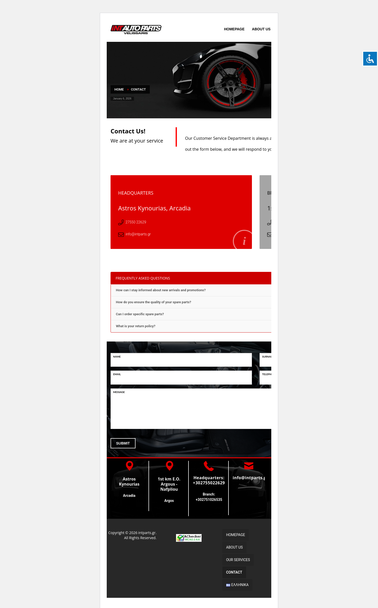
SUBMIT (123, 443)
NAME (117, 356)
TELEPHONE (269, 374)
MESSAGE (119, 392)
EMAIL (117, 374)
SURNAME (268, 356)
